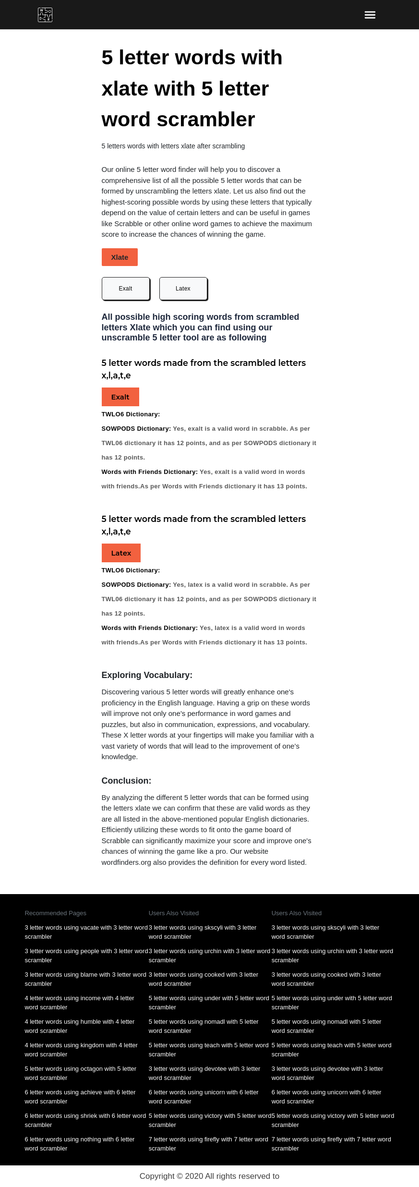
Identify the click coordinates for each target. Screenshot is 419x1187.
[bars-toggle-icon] (370, 15)
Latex (183, 288)
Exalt (125, 288)
